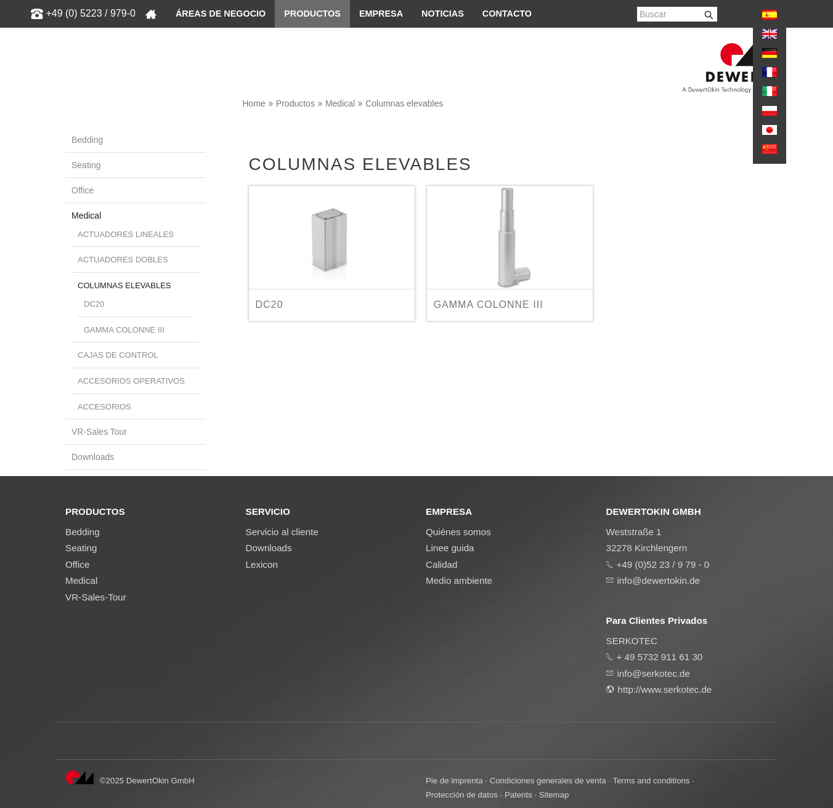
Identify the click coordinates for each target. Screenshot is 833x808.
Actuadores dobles (123, 259)
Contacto (507, 13)
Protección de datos (462, 794)
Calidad (442, 564)
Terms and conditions (651, 780)
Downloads (92, 457)
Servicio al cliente (282, 532)
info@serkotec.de (653, 673)
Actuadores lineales (126, 234)
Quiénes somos (458, 532)
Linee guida (450, 548)
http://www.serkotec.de (665, 689)
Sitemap (554, 794)
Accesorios (104, 406)
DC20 (94, 304)
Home (254, 103)
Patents (518, 794)
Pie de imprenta (454, 780)
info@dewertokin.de (658, 580)
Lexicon (262, 564)
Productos (312, 13)
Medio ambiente (459, 580)
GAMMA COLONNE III (124, 329)
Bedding (87, 140)
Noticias (442, 13)
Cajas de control (118, 355)
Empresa (381, 13)
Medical (340, 103)
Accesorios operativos (131, 381)
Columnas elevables (404, 103)
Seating (85, 165)
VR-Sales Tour (99, 432)
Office (82, 190)
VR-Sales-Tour (95, 597)
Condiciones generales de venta (548, 780)
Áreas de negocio (221, 13)
